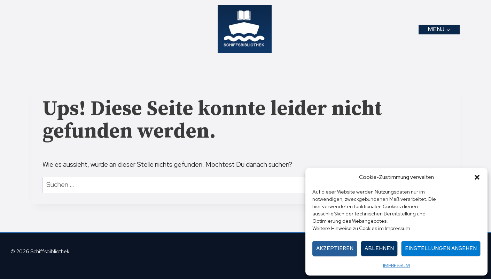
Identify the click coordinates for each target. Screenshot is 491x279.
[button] (477, 177)
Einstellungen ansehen (441, 248)
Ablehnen (379, 248)
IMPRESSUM (396, 265)
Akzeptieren (334, 248)
